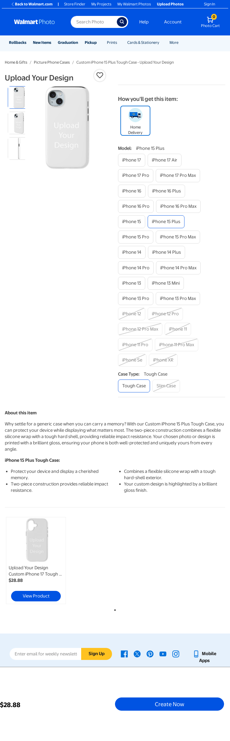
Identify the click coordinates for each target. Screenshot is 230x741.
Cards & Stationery (143, 42)
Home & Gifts (16, 62)
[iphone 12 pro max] (140, 329)
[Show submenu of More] (181, 42)
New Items (42, 42)
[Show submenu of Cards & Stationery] (162, 42)
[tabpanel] (41, 560)
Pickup (91, 42)
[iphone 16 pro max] (178, 206)
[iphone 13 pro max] (178, 298)
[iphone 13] (131, 283)
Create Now (169, 704)
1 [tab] (114, 609)
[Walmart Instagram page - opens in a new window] (175, 653)
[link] (36, 560)
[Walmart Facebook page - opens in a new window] (124, 653)
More (174, 42)
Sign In (209, 4)
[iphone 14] (132, 252)
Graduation (68, 42)
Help (144, 22)
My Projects (101, 4)
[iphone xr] (163, 360)
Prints (112, 42)
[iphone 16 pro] (136, 206)
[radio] (19, 97)
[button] (99, 75)
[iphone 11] (178, 329)
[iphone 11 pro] (135, 344)
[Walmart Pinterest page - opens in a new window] (150, 653)
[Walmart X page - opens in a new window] (137, 653)
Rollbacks (17, 42)
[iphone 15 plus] (166, 221)
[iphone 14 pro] (136, 267)
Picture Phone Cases (52, 62)
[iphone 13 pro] (135, 298)
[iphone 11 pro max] (176, 344)
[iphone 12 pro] (165, 313)
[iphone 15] (131, 221)
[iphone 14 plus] (166, 252)
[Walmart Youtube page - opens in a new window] (163, 653)
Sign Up (97, 653)
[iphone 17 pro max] (178, 175)
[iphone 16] (132, 191)
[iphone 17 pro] (135, 175)
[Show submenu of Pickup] (99, 42)
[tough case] (134, 386)
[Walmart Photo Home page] (36, 22)
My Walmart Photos (134, 4)
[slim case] (166, 386)
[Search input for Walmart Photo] (94, 22)
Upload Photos (170, 4)
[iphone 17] (131, 160)
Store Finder (74, 4)
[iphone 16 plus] (166, 191)
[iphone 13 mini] (166, 283)
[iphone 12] (131, 313)
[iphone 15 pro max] (178, 237)
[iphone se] (132, 360)
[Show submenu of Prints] (120, 42)
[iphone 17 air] (164, 160)
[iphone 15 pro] (135, 237)
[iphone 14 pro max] (178, 267)
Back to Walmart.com (31, 4)
